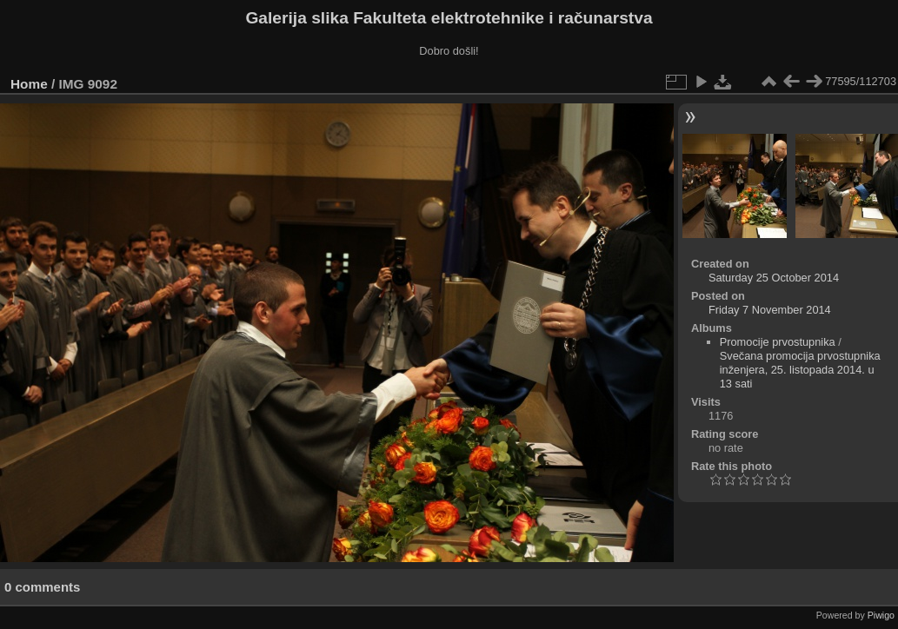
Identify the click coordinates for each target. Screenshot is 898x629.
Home (29, 83)
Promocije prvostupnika (777, 341)
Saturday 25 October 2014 (773, 277)
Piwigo (881, 615)
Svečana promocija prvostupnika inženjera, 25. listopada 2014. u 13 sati (800, 369)
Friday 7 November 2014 (769, 309)
